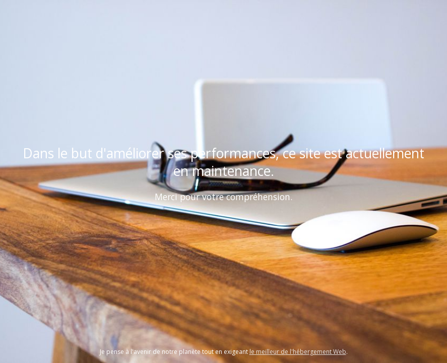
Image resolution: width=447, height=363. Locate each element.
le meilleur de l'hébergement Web (297, 351)
